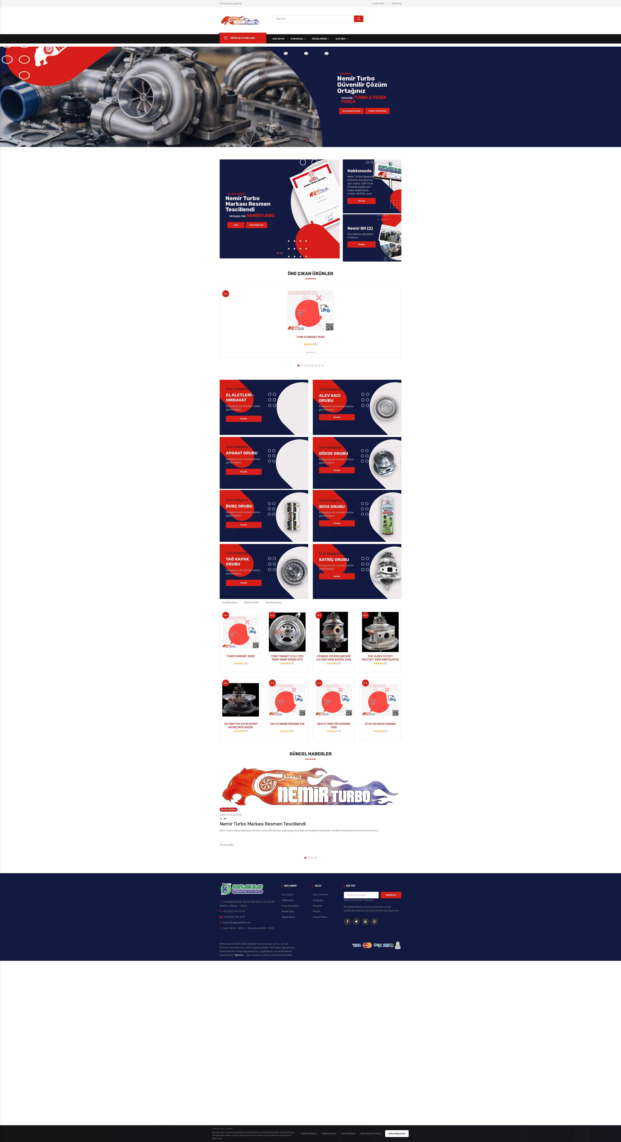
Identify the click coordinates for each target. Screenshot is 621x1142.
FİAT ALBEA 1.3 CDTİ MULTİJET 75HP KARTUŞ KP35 (380, 658)
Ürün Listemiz (320, 894)
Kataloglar (318, 900)
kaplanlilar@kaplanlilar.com (235, 922)
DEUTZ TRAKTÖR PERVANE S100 (333, 725)
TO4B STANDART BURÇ (310, 336)
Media (361, 244)
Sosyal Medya (320, 917)
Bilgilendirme (228, 810)
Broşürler (317, 905)
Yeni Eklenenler (229, 602)
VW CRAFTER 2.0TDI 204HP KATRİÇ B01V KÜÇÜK (240, 725)
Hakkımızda (288, 900)
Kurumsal (297, 39)
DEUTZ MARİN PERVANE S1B (287, 723)
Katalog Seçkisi (273, 602)
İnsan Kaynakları (290, 905)
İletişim (341, 39)
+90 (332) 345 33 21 (232, 917)
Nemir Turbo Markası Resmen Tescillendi (263, 824)
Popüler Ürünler (251, 602)
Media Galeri (288, 911)
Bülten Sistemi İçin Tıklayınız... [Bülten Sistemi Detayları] (359, 900)
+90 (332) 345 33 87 (232, 911)
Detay (361, 201)
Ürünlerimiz (319, 39)
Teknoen (239, 955)
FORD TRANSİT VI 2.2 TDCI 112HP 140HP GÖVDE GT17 (287, 658)
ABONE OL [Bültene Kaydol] (391, 895)
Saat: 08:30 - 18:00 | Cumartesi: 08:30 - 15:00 (247, 928)
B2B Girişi (396, 3)
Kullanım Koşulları (309, 1134)
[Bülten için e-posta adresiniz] (361, 895)
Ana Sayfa (278, 39)
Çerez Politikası (348, 1134)
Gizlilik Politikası (329, 1134)
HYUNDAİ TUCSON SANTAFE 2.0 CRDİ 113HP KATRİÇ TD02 (333, 658)
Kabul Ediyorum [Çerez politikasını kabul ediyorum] (397, 1133)
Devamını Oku (226, 845)
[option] (310, 97)
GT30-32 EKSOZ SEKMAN (380, 723)
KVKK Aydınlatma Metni (370, 1134)
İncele (243, 419)
